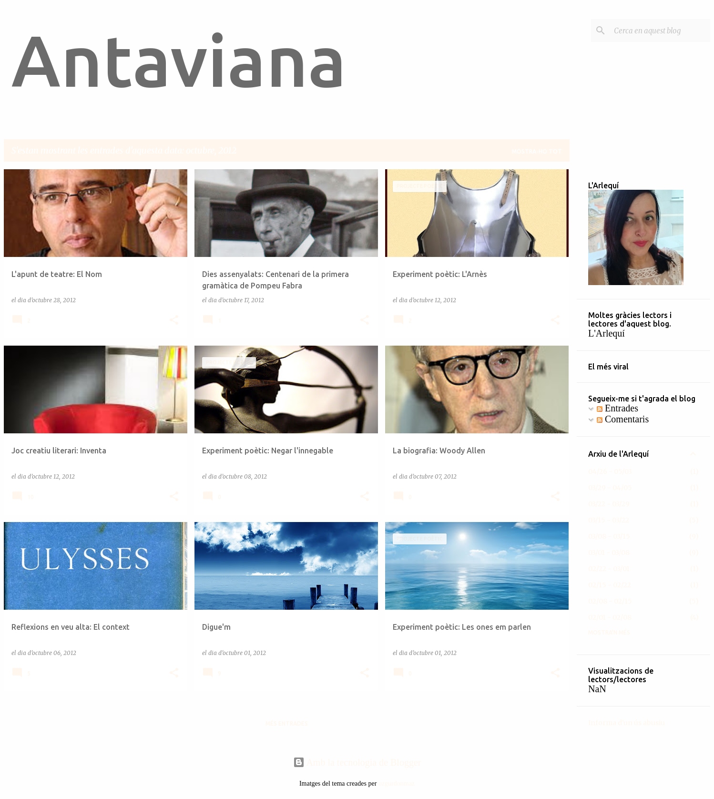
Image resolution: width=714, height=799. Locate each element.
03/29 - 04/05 (610, 487)
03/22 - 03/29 (609, 504)
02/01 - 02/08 (610, 617)
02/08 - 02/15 (610, 601)
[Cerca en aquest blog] (660, 30)
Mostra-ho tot (537, 151)
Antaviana (179, 60)
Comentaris (623, 419)
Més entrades (286, 723)
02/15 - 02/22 (609, 585)
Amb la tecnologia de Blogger (357, 762)
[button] (174, 320)
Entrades (617, 408)
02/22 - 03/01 (609, 568)
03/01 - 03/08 (609, 552)
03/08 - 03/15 (609, 536)
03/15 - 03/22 (608, 520)
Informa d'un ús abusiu (626, 722)
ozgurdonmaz (396, 783)
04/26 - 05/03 (610, 471)
